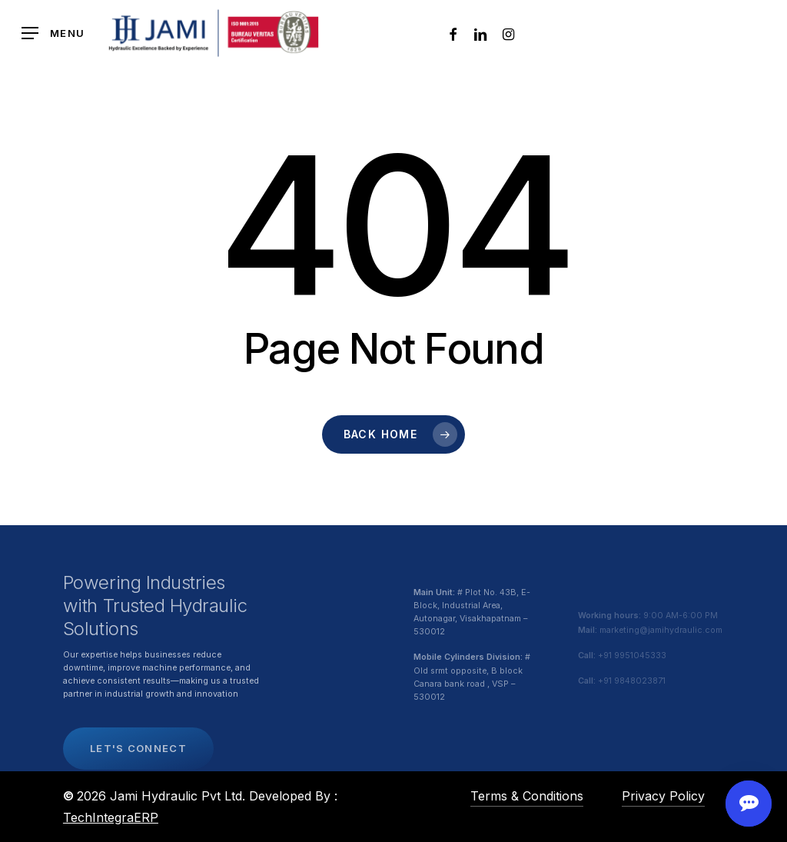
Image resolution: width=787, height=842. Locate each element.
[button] (53, 33)
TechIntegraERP (110, 817)
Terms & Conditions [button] (526, 796)
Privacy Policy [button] (663, 796)
